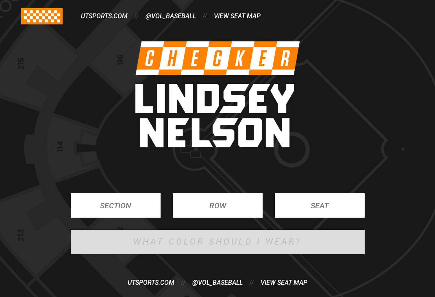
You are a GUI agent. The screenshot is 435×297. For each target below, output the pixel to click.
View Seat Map (284, 282)
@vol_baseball (217, 282)
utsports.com (104, 16)
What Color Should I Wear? (217, 242)
